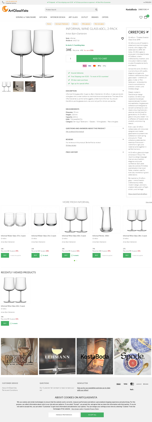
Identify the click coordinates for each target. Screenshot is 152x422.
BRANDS (95, 17)
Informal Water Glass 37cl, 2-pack (13, 236)
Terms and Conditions (10, 390)
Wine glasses (101, 122)
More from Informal (76, 202)
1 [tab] (74, 262)
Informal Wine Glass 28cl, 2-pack (135, 236)
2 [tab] (76, 262)
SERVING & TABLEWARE (26, 17)
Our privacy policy (77, 409)
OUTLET (84, 17)
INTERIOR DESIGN (57, 17)
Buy (5, 255)
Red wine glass (113, 122)
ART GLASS (73, 17)
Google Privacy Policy (92, 409)
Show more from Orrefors (137, 194)
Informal (72, 38)
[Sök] (70, 9)
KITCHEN (43, 17)
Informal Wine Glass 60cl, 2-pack (74, 236)
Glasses (92, 122)
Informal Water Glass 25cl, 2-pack (43, 236)
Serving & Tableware (80, 122)
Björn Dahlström (79, 33)
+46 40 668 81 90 (11, 1)
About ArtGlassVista (9, 388)
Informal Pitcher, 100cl (100, 236)
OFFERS (105, 17)
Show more (149, 202)
